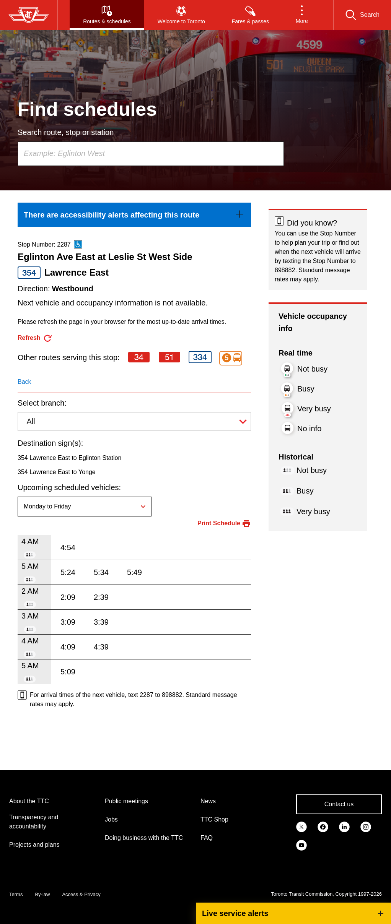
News (208, 801)
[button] (301, 15)
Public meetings (126, 801)
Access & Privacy (81, 894)
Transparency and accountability (33, 822)
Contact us (339, 804)
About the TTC (29, 801)
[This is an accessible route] (78, 244)
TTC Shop (214, 819)
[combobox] (151, 153)
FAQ (206, 838)
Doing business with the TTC (144, 838)
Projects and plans (34, 844)
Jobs (111, 819)
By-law (42, 894)
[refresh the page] (35, 338)
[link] (134, 215)
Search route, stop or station (66, 132)
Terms (16, 894)
